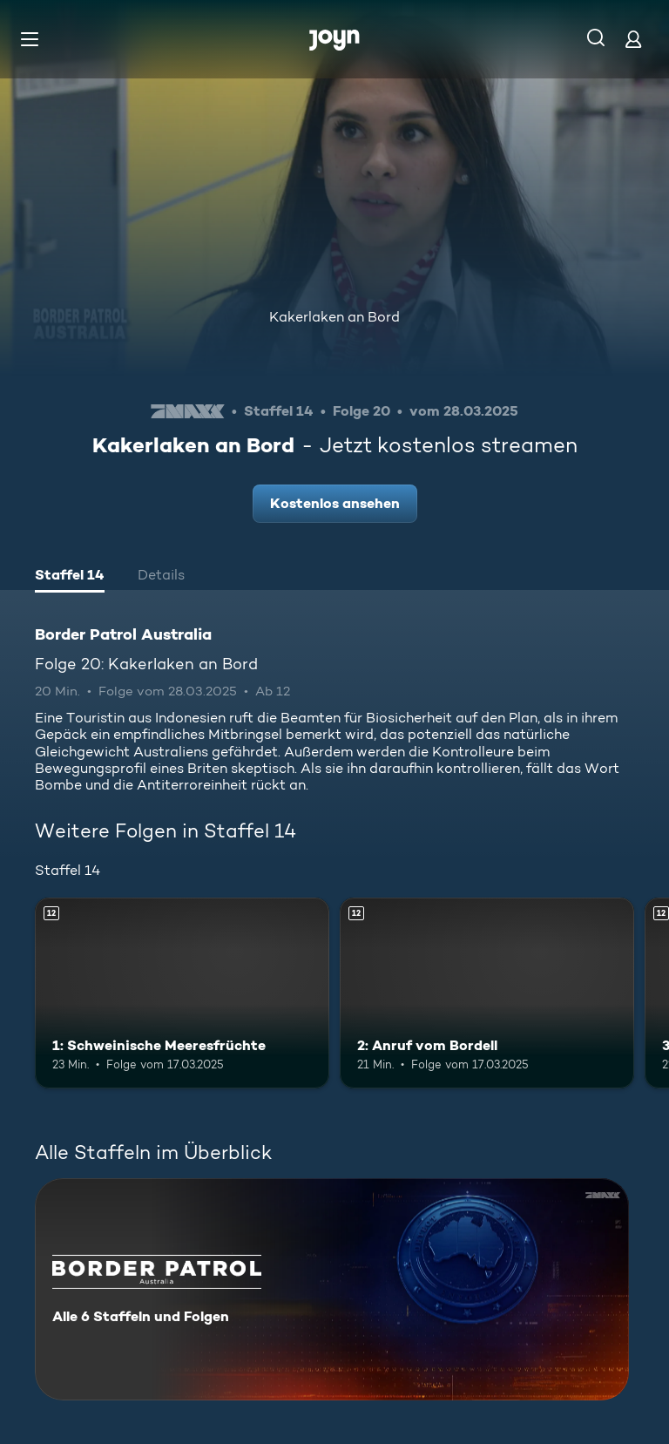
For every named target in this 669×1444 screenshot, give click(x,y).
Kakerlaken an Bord (334, 316)
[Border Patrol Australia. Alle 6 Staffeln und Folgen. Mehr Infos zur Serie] (332, 1289)
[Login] (633, 39)
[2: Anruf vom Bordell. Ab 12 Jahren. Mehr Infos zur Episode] (487, 993)
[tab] (69, 577)
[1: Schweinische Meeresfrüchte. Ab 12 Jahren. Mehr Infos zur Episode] (182, 993)
